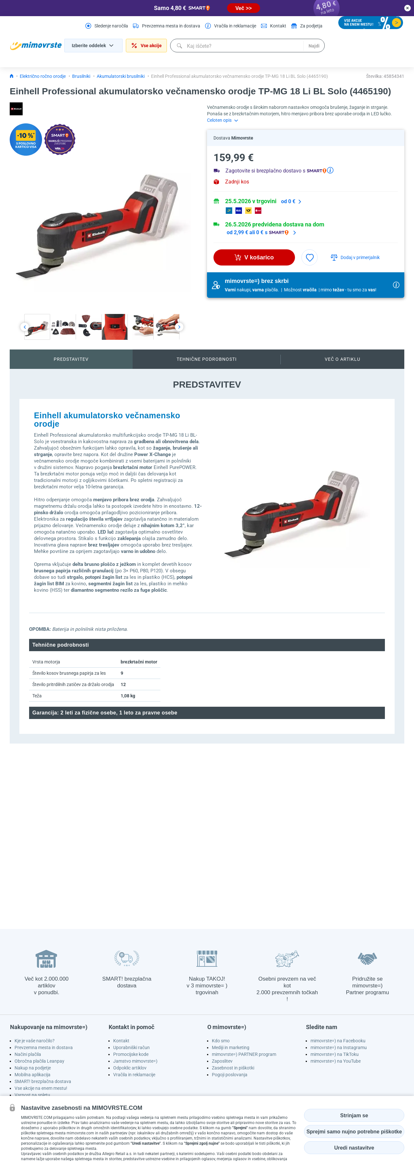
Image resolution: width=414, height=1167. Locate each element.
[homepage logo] (36, 45)
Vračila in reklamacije (134, 1074)
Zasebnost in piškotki (233, 1067)
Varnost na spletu (32, 1095)
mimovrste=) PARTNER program (244, 1054)
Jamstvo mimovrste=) (135, 1061)
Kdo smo (221, 1040)
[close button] (407, 8)
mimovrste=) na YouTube (335, 1061)
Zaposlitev (222, 1061)
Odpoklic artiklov (130, 1067)
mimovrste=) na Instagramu (338, 1047)
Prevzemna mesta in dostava (44, 1047)
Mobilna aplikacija (32, 1074)
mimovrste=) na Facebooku (337, 1040)
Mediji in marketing (230, 1047)
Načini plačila (28, 1054)
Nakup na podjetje (33, 1067)
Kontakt (121, 1040)
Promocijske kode (130, 1054)
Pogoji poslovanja (229, 1074)
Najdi (313, 45)
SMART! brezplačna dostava (43, 1081)
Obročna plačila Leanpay (39, 1061)
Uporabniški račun (131, 1047)
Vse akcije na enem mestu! (41, 1088)
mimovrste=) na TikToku (334, 1054)
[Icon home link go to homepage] (12, 76)
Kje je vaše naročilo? (35, 1040)
